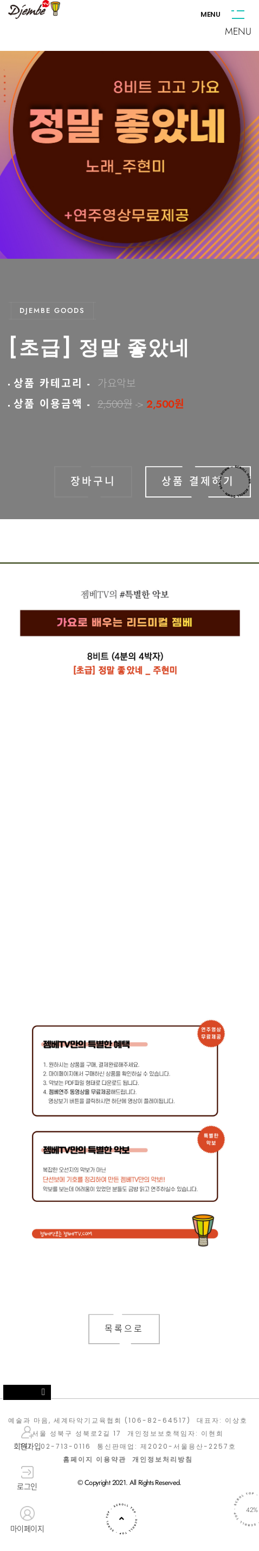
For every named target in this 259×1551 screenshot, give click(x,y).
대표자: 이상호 (222, 1420)
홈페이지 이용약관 (94, 1459)
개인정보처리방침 (162, 1459)
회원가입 (27, 1438)
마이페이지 (27, 1520)
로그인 (27, 1479)
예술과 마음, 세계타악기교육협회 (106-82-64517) (99, 1420)
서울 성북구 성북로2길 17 (76, 1433)
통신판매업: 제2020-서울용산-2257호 (166, 1446)
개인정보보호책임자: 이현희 (175, 1433)
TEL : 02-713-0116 (55, 1446)
